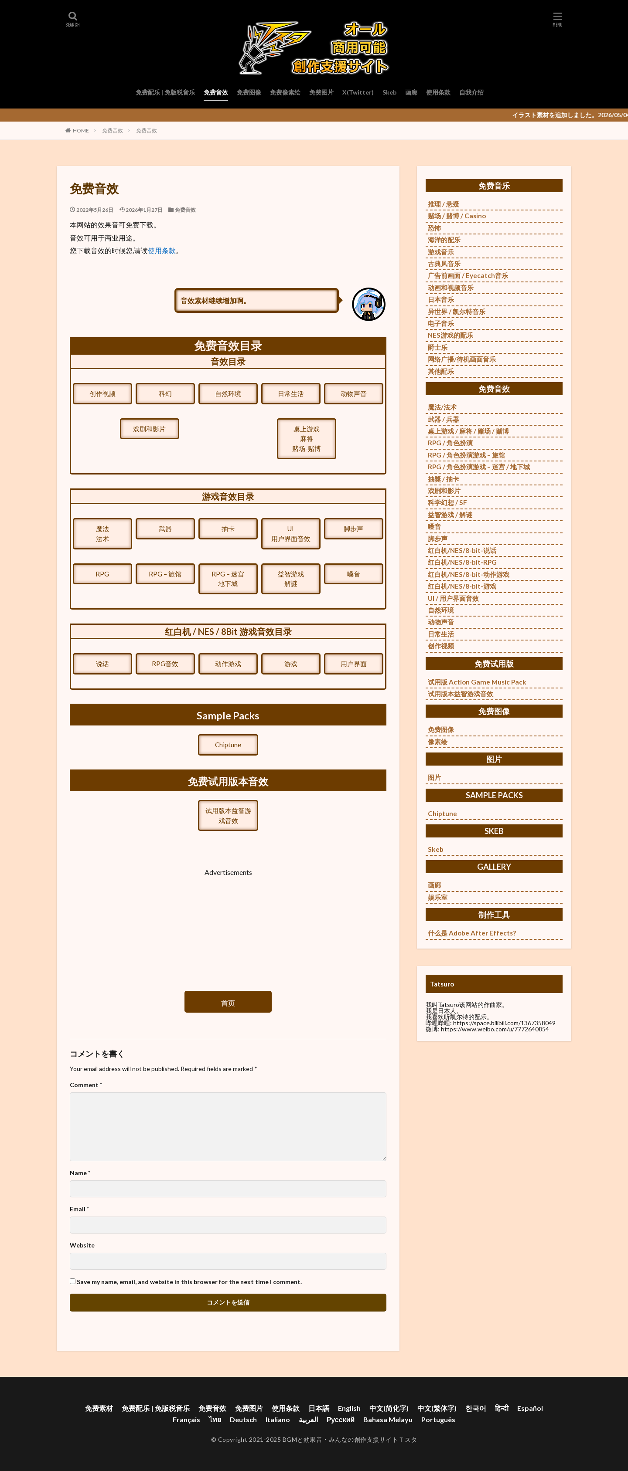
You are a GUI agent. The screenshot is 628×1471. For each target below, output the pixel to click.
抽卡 (228, 528)
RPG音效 (165, 664)
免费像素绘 (285, 92)
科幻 (165, 393)
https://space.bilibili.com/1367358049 (504, 1023)
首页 (228, 1003)
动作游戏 (228, 664)
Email (79, 1209)
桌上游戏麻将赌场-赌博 (306, 439)
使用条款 (438, 92)
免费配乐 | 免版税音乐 (165, 92)
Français (186, 1419)
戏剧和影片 (149, 429)
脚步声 (353, 528)
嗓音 (353, 574)
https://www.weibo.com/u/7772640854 (495, 1029)
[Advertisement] (228, 926)
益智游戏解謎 (291, 579)
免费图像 (249, 92)
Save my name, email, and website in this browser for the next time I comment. (189, 1282)
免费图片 (321, 92)
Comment (86, 1085)
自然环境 (228, 393)
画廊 (411, 92)
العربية (308, 1419)
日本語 (318, 1408)
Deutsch (243, 1419)
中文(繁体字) (437, 1408)
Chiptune (228, 745)
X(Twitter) (358, 92)
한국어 (475, 1408)
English (349, 1408)
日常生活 (291, 393)
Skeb (389, 92)
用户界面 (354, 664)
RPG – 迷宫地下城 (228, 579)
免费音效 (216, 92)
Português (438, 1419)
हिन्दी (502, 1408)
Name (80, 1173)
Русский (341, 1419)
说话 (102, 664)
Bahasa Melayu (388, 1419)
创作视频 (102, 393)
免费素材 (99, 1408)
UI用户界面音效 (291, 533)
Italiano (278, 1419)
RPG (102, 574)
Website (82, 1245)
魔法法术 (102, 533)
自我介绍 (471, 92)
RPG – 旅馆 (165, 574)
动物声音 (354, 393)
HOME (81, 130)
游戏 (290, 664)
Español (530, 1408)
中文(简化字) (389, 1408)
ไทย (215, 1419)
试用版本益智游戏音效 (228, 815)
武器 (165, 528)
